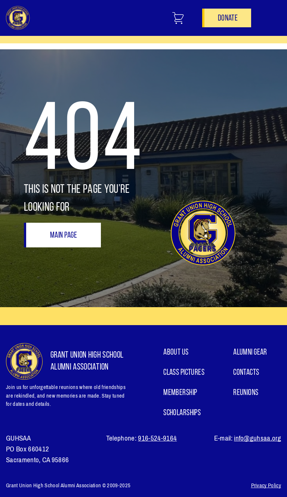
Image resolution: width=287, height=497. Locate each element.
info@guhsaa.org (257, 438)
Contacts (246, 372)
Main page (63, 235)
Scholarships (182, 413)
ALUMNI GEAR (250, 352)
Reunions (246, 393)
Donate (228, 18)
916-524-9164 (157, 438)
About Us (176, 352)
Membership (180, 393)
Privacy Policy (266, 485)
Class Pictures (183, 372)
